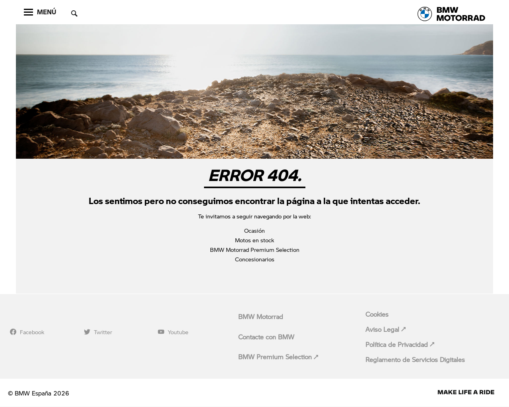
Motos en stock (254, 240)
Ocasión (254, 230)
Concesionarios (254, 259)
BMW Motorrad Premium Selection (254, 249)
